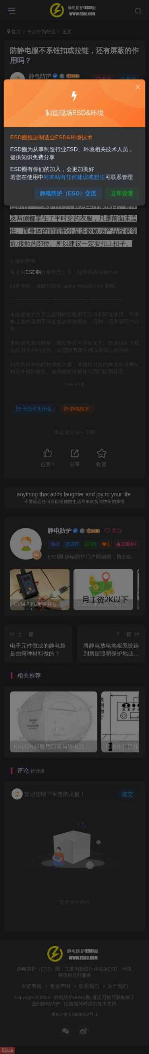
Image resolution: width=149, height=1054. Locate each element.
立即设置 (119, 190)
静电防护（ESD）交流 (68, 190)
